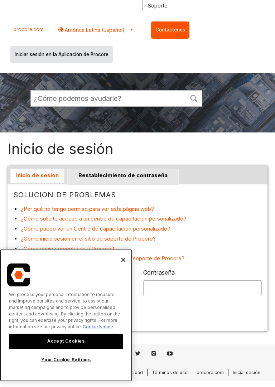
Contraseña (159, 272)
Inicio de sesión (37, 175)
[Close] (123, 260)
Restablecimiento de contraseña (123, 175)
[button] (193, 97)
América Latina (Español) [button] (94, 30)
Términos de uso (170, 372)
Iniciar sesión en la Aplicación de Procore (61, 54)
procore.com (28, 29)
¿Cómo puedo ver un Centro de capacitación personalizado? (95, 228)
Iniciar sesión (246, 372)
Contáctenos (170, 30)
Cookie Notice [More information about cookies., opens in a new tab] (98, 326)
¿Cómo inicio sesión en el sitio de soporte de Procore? (88, 238)
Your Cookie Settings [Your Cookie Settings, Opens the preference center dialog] (66, 359)
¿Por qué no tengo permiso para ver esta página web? (87, 208)
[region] (66, 315)
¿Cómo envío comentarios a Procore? (67, 248)
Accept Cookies (66, 341)
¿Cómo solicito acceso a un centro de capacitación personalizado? (103, 218)
